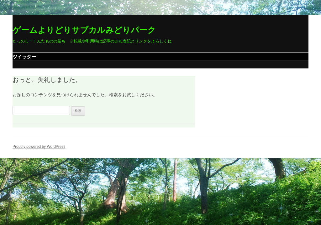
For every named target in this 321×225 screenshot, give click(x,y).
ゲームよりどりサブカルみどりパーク (84, 30)
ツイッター (24, 56)
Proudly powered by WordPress (39, 146)
